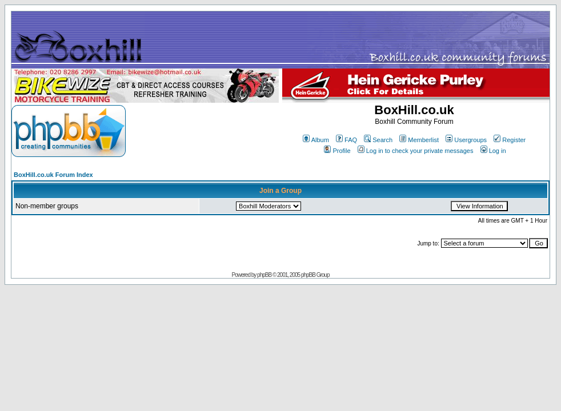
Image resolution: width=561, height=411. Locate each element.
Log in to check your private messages (416, 150)
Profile (337, 150)
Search (378, 139)
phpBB (264, 275)
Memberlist (419, 139)
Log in (493, 150)
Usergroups (466, 139)
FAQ (346, 139)
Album (316, 139)
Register (510, 139)
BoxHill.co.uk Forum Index (53, 174)
